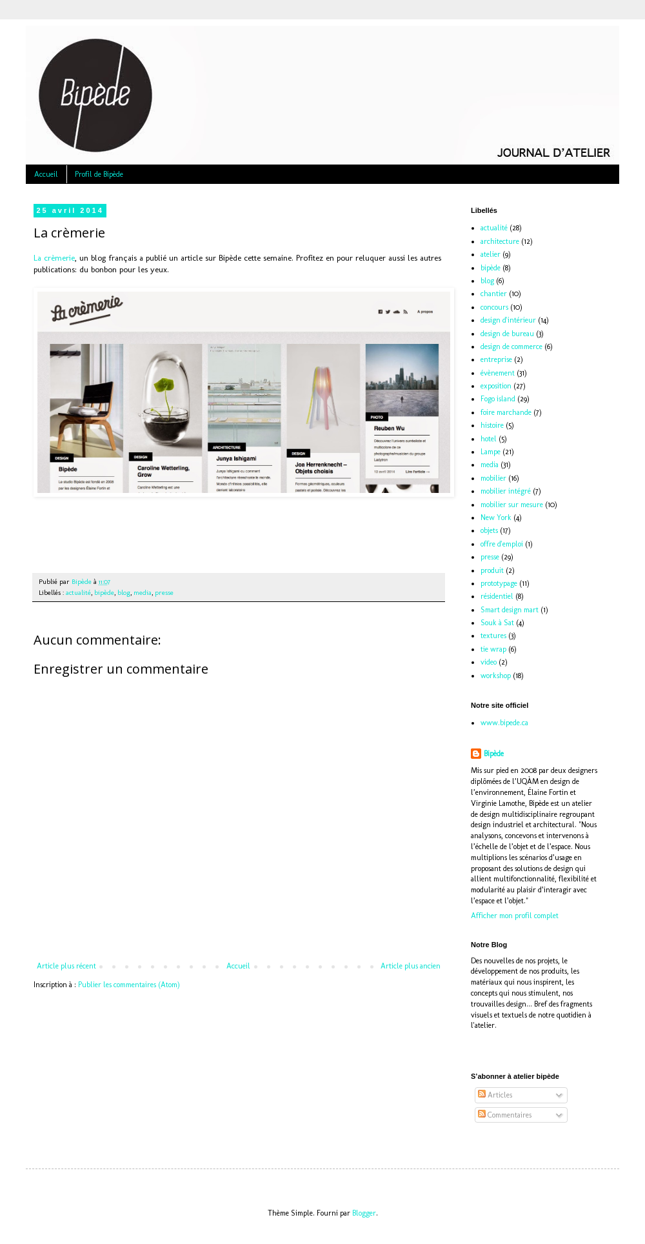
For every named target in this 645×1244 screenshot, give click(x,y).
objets (489, 530)
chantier (494, 293)
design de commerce (511, 346)
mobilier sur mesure (512, 504)
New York (496, 517)
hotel (489, 438)
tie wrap (493, 649)
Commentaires (504, 1114)
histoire (492, 425)
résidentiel (497, 596)
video (489, 662)
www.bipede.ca (504, 722)
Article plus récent (66, 965)
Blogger (364, 1213)
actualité (78, 592)
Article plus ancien (411, 965)
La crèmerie (54, 258)
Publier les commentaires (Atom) (129, 984)
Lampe (491, 451)
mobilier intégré (506, 491)
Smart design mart (510, 609)
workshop (496, 675)
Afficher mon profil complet (515, 915)
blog (123, 592)
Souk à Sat (497, 622)
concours (494, 307)
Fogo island (498, 398)
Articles (495, 1094)
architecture (500, 241)
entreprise (496, 359)
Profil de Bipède (99, 174)
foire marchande (506, 412)
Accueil (46, 174)
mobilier (493, 478)
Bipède (494, 753)
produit (492, 570)
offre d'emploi (502, 543)
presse (164, 592)
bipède (104, 592)
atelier (491, 254)
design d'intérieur (508, 320)
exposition (496, 385)
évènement (498, 372)
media (143, 592)
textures (493, 635)
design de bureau (507, 333)
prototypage (499, 583)
